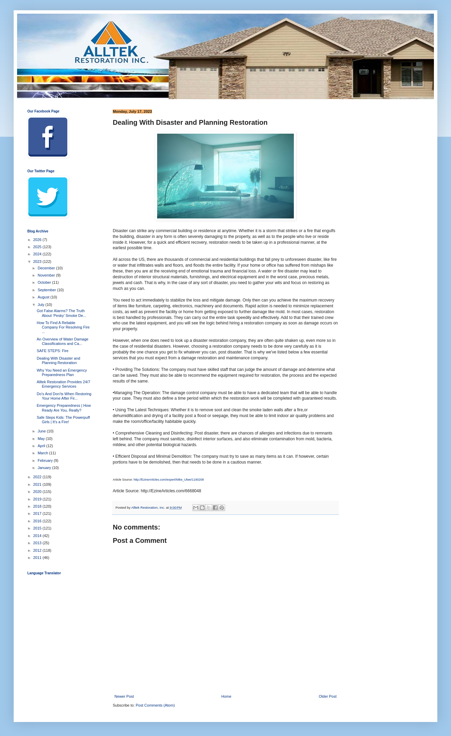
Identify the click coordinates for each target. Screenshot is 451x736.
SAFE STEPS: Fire (52, 351)
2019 (38, 499)
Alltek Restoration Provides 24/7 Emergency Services (63, 384)
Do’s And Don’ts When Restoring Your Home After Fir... (64, 396)
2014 (38, 536)
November (47, 275)
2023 (38, 261)
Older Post (328, 696)
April (42, 446)
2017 (38, 513)
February (46, 460)
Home (226, 696)
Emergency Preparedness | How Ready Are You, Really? (64, 407)
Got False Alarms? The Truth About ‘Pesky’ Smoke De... (61, 313)
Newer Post (124, 696)
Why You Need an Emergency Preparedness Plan (62, 372)
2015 (38, 528)
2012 (38, 550)
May (42, 439)
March (43, 453)
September (47, 290)
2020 (38, 492)
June (42, 431)
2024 (38, 254)
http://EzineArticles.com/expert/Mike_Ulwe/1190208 (169, 479)
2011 (38, 558)
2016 (38, 521)
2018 (38, 506)
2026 (38, 240)
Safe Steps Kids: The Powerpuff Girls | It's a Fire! (63, 419)
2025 (38, 247)
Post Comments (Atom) (155, 705)
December (47, 268)
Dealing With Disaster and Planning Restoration (58, 360)
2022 (38, 477)
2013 (38, 543)
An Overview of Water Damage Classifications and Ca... (62, 341)
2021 (38, 484)
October (45, 282)
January (45, 468)
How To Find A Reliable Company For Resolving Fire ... (63, 327)
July (41, 305)
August (44, 297)
